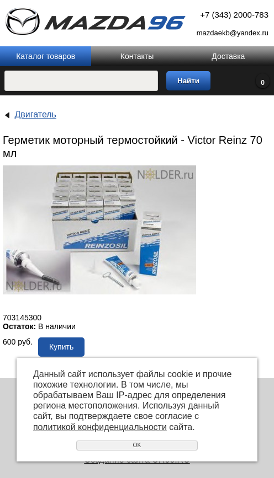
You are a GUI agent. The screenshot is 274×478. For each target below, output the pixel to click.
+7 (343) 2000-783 (234, 14)
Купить (61, 346)
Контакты (137, 56)
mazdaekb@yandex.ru (232, 33)
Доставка (228, 56)
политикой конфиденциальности (100, 427)
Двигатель (35, 114)
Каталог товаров (45, 56)
